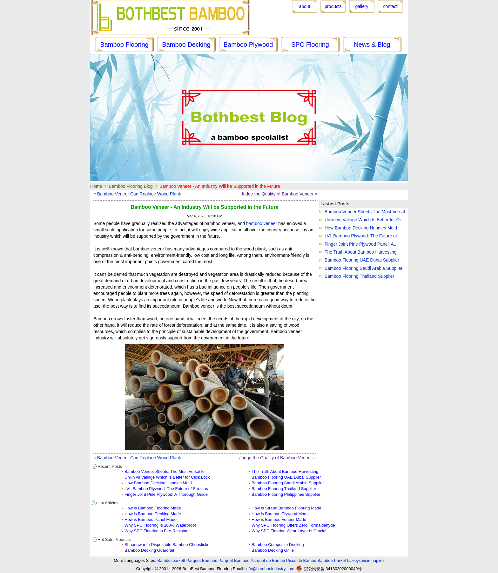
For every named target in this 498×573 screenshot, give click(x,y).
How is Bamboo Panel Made (150, 519)
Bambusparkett (171, 560)
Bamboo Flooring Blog (131, 186)
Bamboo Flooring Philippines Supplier (286, 494)
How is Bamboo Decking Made (152, 513)
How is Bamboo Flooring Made (152, 508)
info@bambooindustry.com (270, 568)
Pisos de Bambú (301, 560)
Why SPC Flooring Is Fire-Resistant (157, 531)
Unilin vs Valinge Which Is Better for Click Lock (167, 477)
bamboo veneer (261, 223)
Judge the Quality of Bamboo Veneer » (279, 193)
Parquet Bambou (202, 560)
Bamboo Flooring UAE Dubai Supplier (286, 477)
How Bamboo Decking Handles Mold (158, 483)
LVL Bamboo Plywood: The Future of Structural (167, 488)
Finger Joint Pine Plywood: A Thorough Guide (166, 494)
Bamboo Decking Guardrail (149, 550)
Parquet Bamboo (234, 560)
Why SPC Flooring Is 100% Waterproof (160, 525)
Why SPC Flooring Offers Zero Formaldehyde (293, 525)
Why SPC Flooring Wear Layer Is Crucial (289, 531)
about (304, 6)
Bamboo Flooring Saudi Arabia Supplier (288, 483)
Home (96, 186)
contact (390, 6)
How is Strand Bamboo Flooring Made (286, 508)
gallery (361, 6)
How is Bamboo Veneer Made (279, 519)
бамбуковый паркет (365, 560)
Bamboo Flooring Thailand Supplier (284, 488)
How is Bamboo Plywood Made (280, 513)
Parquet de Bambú (268, 560)
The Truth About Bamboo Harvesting (285, 471)
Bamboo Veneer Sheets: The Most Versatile (164, 471)
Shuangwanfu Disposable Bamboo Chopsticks (166, 544)
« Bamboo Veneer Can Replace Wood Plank (137, 193)
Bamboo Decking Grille (273, 550)
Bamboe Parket (331, 560)
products (333, 6)
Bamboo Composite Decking (278, 544)
